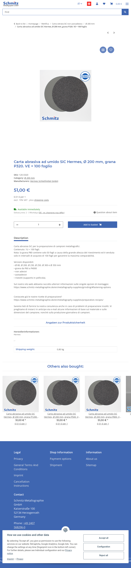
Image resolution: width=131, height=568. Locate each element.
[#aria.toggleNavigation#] (127, 3)
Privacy (20, 559)
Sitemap (91, 465)
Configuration (103, 546)
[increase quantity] (59, 225)
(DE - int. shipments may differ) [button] (51, 212)
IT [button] (79, 3)
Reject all (103, 555)
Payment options (60, 459)
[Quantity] (38, 225)
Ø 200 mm (29, 178)
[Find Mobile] (62, 12)
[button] (97, 4)
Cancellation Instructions (21, 483)
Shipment (56, 465)
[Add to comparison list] (103, 50)
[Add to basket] (16, 42)
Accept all (103, 538)
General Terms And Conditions (26, 467)
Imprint (10, 559)
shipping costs (41, 200)
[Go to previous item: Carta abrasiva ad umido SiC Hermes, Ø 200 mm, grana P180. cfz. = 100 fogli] (108, 32)
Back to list (21, 23)
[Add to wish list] (111, 50)
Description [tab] (21, 238)
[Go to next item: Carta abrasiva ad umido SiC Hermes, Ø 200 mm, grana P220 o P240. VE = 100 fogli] (114, 32)
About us (91, 459)
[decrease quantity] (17, 225)
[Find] (125, 12)
